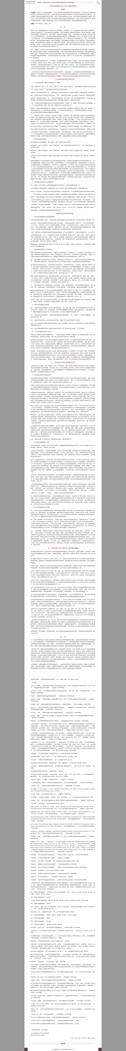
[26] (84, 177)
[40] (32, 870)
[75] (36, 626)
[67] (32, 542)
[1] (68, 34)
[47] (38, 273)
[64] (77, 523)
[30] (32, 817)
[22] (32, 785)
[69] (80, 567)
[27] (79, 185)
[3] (84, 38)
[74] (54, 616)
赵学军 (63, 9)
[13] (56, 68)
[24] (32, 794)
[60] (71, 382)
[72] (87, 591)
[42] (75, 237)
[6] (67, 42)
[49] (44, 280)
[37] (80, 225)
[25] (87, 173)
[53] (80, 296)
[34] (32, 841)
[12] (90, 66)
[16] (32, 763)
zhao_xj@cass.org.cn (73, 679)
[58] (90, 353)
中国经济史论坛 (46, 2)
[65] (61, 525)
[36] (46, 225)
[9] (57, 46)
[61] (74, 418)
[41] (60, 237)
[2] (77, 36)
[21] (32, 782)
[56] (41, 317)
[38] (93, 227)
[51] (89, 287)
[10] (83, 62)
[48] (72, 273)
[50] (68, 282)
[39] (53, 229)
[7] (37, 44)
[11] (32, 66)
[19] (66, 103)
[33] (32, 836)
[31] (32, 824)
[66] (32, 527)
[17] (32, 766)
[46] (34, 271)
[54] (75, 301)
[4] (62, 40)
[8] (39, 46)
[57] (69, 348)
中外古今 (53, 2)
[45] (62, 266)
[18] (32, 771)
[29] (32, 811)
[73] (74, 605)
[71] (59, 584)
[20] (32, 779)
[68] (32, 990)
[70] (55, 577)
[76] (47, 628)
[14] (32, 756)
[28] (32, 806)
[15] (32, 759)
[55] (78, 311)
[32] (32, 831)
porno (32, 1035)
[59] (94, 359)
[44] (83, 256)
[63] (76, 502)
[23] (32, 789)
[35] (93, 220)
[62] (32, 961)
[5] (36, 42)
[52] (63, 292)
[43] (56, 239)
